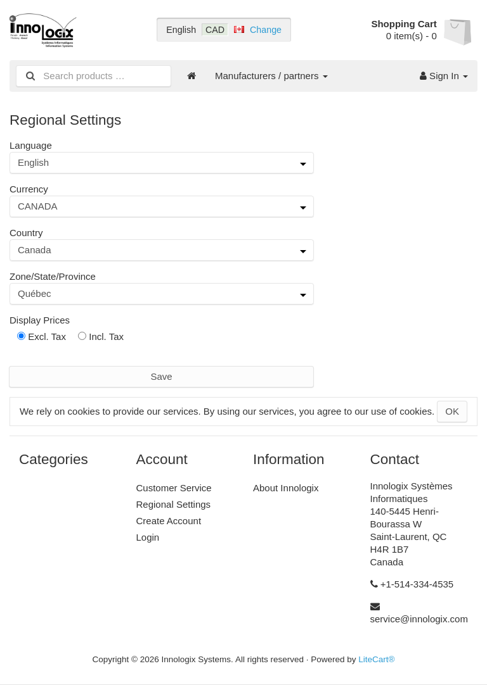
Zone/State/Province (53, 276)
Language (31, 145)
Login (148, 537)
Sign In (444, 75)
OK (452, 411)
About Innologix (285, 487)
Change (266, 30)
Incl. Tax (101, 336)
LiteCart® (376, 659)
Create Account (169, 520)
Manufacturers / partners (271, 75)
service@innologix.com (419, 618)
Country (26, 232)
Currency (29, 189)
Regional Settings (173, 504)
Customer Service (174, 487)
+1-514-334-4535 (417, 584)
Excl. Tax (41, 336)
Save (161, 376)
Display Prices (40, 320)
